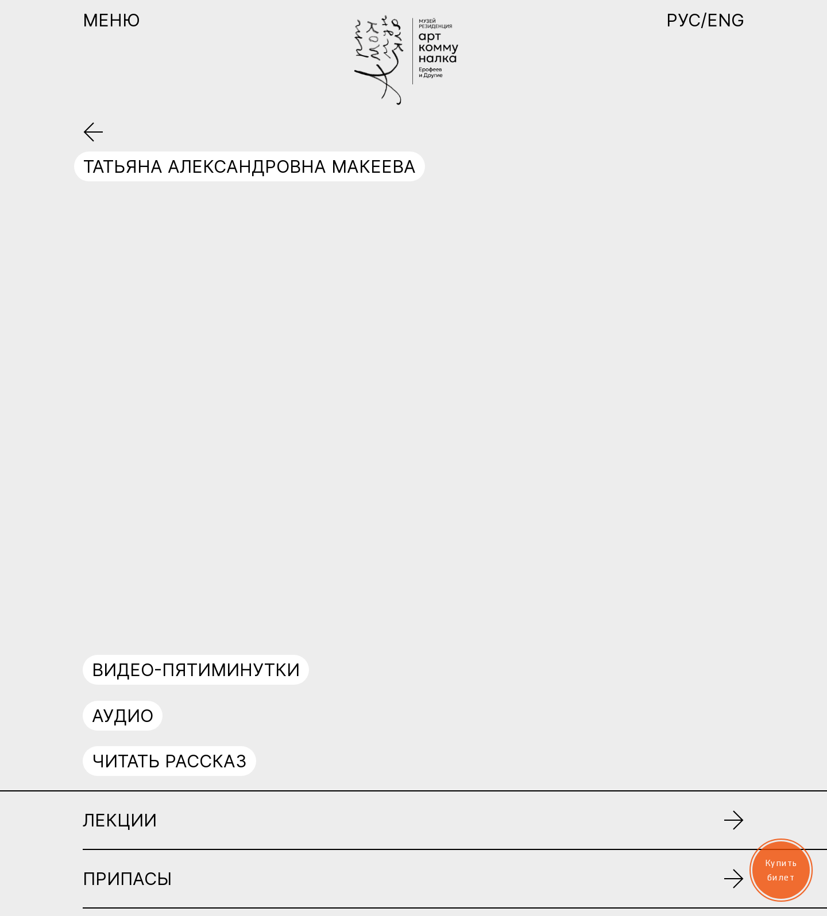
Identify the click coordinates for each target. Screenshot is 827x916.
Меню (111, 20)
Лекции (120, 820)
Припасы (127, 878)
